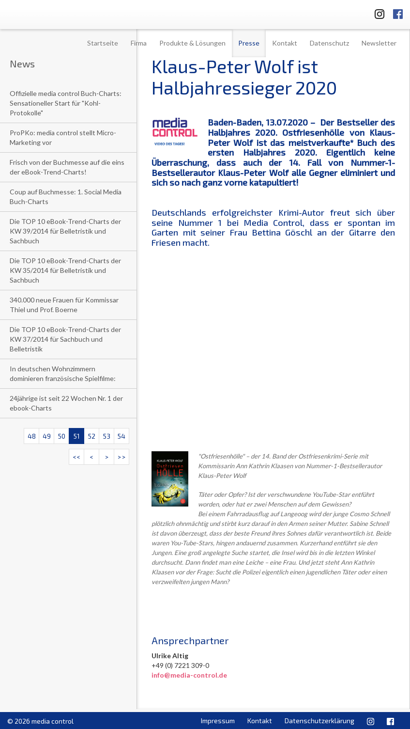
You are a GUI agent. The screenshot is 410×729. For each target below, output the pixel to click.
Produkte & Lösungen (192, 43)
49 (47, 436)
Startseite (102, 43)
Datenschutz (329, 43)
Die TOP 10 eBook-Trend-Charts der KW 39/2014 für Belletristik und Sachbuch (65, 231)
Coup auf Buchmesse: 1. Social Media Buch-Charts (65, 197)
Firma (139, 43)
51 (77, 436)
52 (91, 436)
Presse (248, 43)
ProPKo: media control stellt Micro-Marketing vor (63, 137)
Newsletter (379, 43)
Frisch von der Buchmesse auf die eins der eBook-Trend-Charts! (67, 167)
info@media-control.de (189, 675)
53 (106, 436)
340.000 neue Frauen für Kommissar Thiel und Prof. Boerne (64, 305)
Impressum (218, 720)
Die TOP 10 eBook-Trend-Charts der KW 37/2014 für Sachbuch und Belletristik (65, 339)
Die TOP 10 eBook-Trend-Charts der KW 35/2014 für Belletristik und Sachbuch (65, 270)
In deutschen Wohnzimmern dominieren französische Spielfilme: (63, 373)
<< (76, 457)
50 (61, 436)
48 (32, 436)
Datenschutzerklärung (319, 720)
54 (121, 436)
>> (121, 457)
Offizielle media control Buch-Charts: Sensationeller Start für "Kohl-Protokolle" (65, 103)
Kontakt (284, 43)
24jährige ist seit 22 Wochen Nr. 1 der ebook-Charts (66, 403)
